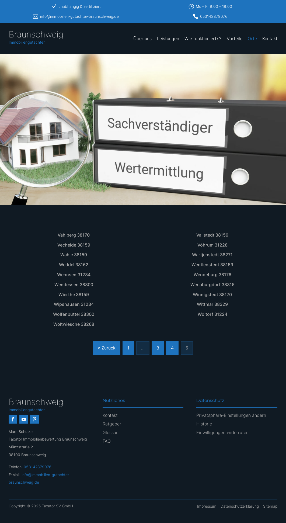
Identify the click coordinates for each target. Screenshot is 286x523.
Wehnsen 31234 (73, 274)
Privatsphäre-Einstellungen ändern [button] (231, 415)
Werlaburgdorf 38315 (212, 284)
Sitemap (270, 506)
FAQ (107, 441)
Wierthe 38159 (73, 294)
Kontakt (269, 38)
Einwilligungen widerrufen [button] (222, 432)
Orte (252, 38)
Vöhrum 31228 (212, 245)
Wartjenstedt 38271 (212, 254)
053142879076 (214, 16)
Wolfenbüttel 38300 (73, 314)
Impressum (206, 506)
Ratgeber (112, 424)
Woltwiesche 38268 (73, 324)
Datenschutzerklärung (240, 506)
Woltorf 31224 (212, 314)
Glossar (110, 432)
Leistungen (168, 38)
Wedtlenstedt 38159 (212, 264)
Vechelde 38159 (73, 245)
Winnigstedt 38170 (212, 294)
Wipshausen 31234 (74, 304)
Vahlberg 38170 (74, 235)
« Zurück (107, 348)
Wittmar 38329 (212, 304)
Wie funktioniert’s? (202, 38)
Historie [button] (204, 424)
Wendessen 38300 (73, 284)
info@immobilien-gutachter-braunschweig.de (79, 16)
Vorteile (234, 38)
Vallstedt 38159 (212, 235)
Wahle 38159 (73, 254)
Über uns (142, 38)
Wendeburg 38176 (212, 274)
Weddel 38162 (73, 264)
